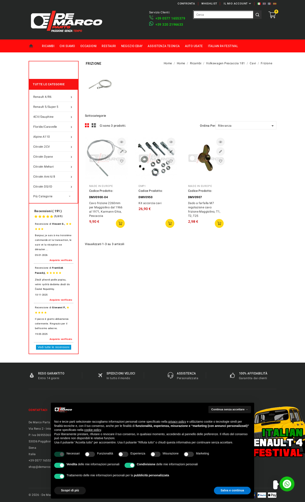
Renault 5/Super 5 (53, 107)
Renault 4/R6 (53, 97)
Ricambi (48, 46)
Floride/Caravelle (53, 126)
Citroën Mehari (53, 166)
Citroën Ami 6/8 (53, 176)
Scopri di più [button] (70, 490)
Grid (87, 125)
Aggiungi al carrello (120, 223)
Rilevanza (246, 125)
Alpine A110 (53, 136)
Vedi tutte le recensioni (53, 347)
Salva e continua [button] (232, 490)
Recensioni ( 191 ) (48, 211)
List (94, 125)
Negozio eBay (132, 46)
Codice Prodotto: (101, 190)
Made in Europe (101, 186)
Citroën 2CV (53, 146)
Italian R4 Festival (223, 46)
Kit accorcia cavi (150, 203)
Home (34, 46)
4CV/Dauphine (53, 117)
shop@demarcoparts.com (47, 466)
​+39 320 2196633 (169, 24)
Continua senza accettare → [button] (229, 409)
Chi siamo (67, 46)
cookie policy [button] (92, 430)
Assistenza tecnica (164, 46)
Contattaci (38, 410)
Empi (142, 186)
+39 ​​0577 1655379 (170, 18)
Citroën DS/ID (53, 186)
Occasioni (88, 46)
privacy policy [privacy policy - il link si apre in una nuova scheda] (177, 421)
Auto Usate (194, 46)
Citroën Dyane (53, 156)
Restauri (109, 46)
